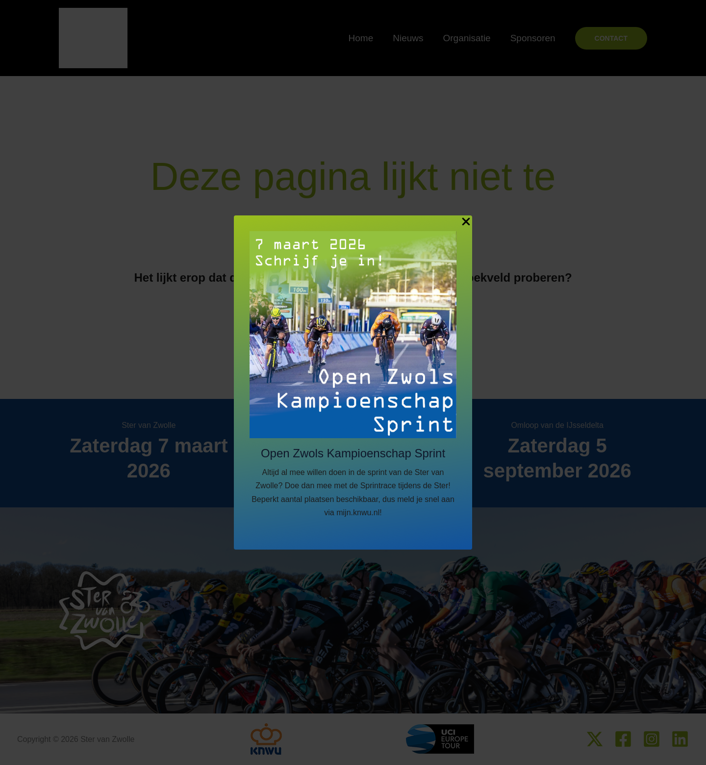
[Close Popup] (466, 222)
